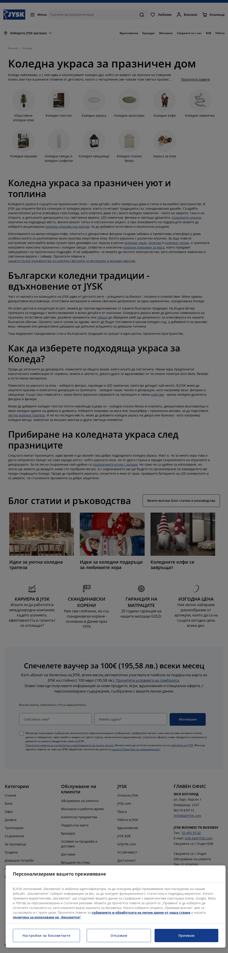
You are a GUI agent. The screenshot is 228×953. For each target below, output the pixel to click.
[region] (116, 906)
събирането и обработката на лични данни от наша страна (141, 912)
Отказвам (119, 935)
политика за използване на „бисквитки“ (47, 917)
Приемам (186, 935)
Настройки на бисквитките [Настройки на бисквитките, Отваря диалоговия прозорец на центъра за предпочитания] (47, 935)
